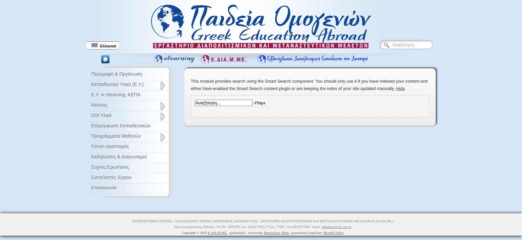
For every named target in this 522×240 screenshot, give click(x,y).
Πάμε (260, 102)
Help (400, 88)
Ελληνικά (104, 45)
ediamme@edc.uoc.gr (337, 227)
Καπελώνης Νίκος (276, 233)
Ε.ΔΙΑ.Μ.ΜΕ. (217, 233)
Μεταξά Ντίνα (333, 233)
